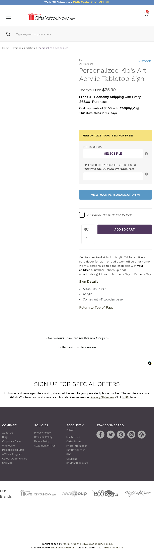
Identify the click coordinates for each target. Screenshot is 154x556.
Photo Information (76, 445)
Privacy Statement (102, 397)
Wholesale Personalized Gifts (13, 448)
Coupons (71, 458)
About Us (7, 432)
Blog (5, 437)
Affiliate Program (12, 454)
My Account (73, 437)
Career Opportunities (14, 458)
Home (5, 48)
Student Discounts (77, 463)
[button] (77, 346)
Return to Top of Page (96, 308)
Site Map (7, 463)
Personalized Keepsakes (53, 48)
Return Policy (42, 441)
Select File (113, 153)
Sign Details (88, 281)
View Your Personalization (115, 195)
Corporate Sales (11, 441)
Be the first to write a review (77, 347)
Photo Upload (93, 146)
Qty (86, 229)
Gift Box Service (75, 450)
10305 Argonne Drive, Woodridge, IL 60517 (88, 544)
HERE (126, 397)
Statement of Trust (45, 445)
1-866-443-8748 (112, 547)
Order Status (73, 441)
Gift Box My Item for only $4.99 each (110, 214)
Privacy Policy (42, 432)
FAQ (68, 454)
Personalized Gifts (24, 48)
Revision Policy (43, 437)
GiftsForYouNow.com (63, 547)
